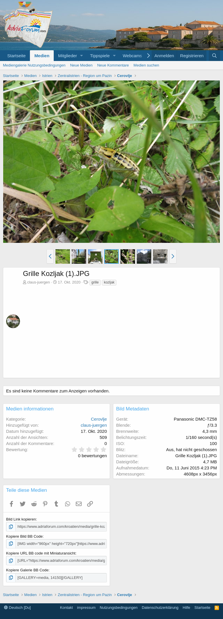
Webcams (132, 55)
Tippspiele (100, 55)
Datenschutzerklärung (160, 607)
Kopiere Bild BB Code (24, 536)
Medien (41, 55)
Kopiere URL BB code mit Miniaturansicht (40, 553)
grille (95, 282)
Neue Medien (81, 65)
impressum (86, 607)
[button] (82, 55)
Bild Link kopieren (21, 519)
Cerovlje (99, 419)
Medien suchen (146, 65)
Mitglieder (67, 55)
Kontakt (66, 607)
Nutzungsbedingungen (119, 607)
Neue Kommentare (113, 65)
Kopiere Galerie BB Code (27, 570)
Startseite (16, 55)
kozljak (109, 282)
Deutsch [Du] (17, 607)
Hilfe (186, 607)
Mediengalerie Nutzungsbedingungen (34, 65)
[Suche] (214, 55)
